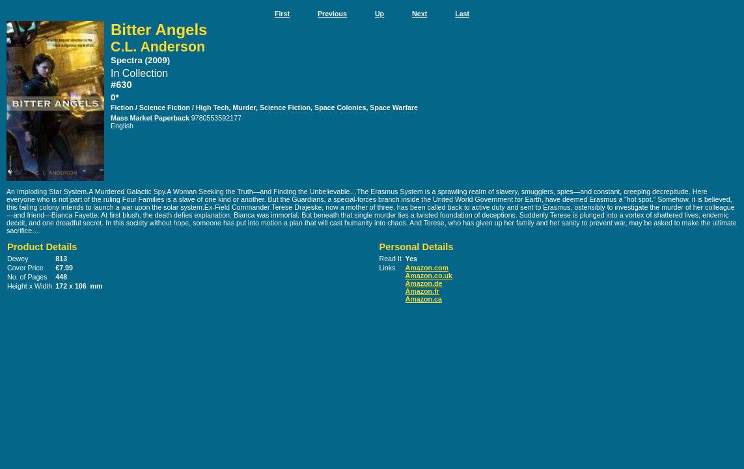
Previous (332, 14)
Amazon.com (427, 268)
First (282, 14)
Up (379, 14)
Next (419, 14)
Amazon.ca (424, 299)
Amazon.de (424, 283)
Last (462, 14)
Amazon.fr (422, 291)
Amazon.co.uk (429, 275)
